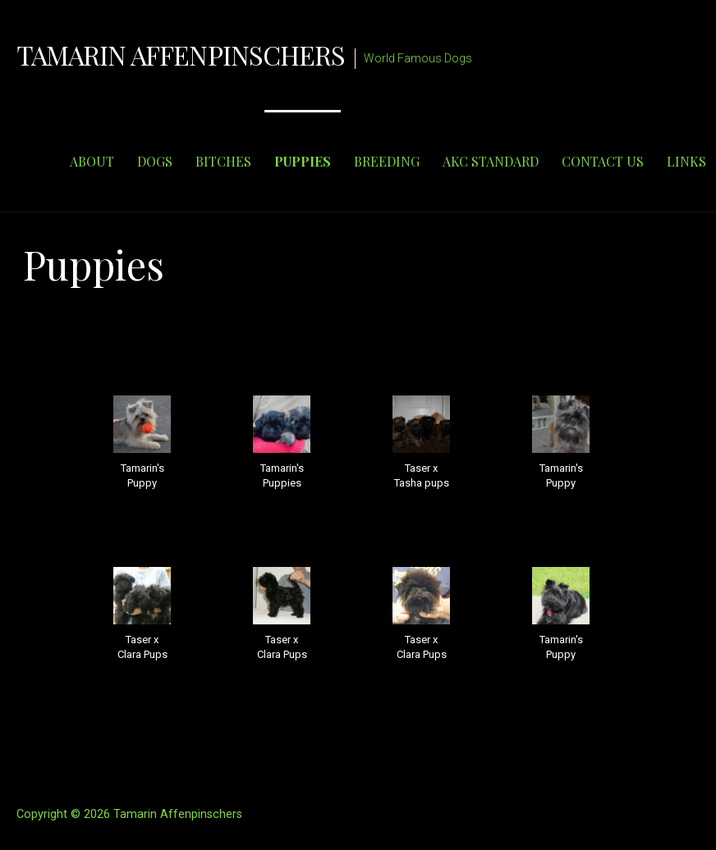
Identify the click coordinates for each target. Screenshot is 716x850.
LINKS (686, 161)
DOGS (154, 161)
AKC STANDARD (491, 161)
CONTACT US (603, 161)
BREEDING (387, 161)
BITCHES (223, 161)
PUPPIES (302, 161)
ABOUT (92, 161)
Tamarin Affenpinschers (180, 54)
